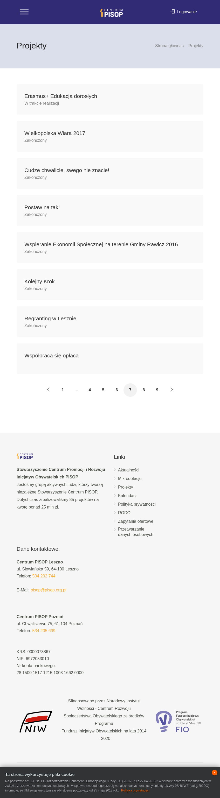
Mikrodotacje (130, 478)
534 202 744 (43, 576)
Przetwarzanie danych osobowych (135, 532)
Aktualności (128, 470)
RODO (124, 513)
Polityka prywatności (137, 504)
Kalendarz (127, 495)
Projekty (125, 487)
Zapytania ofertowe (135, 521)
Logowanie (183, 11)
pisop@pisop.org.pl (48, 590)
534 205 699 (43, 630)
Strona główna (168, 46)
